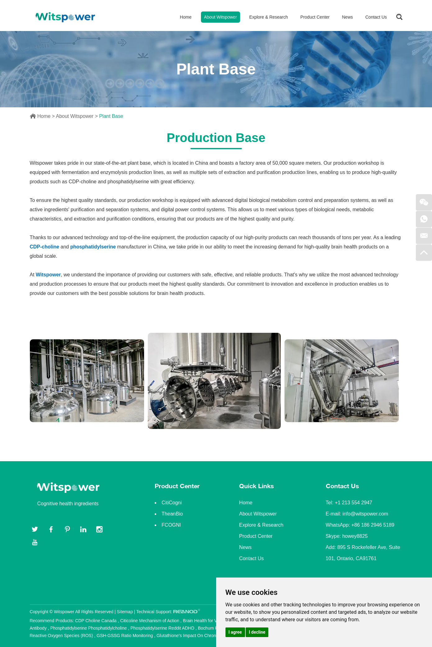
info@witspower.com (365, 513)
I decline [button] (257, 632)
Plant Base (111, 116)
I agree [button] (235, 632)
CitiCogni (171, 502)
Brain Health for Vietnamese (211, 620)
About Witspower (220, 17)
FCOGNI (171, 525)
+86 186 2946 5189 (372, 525)
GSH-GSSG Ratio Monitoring (125, 635)
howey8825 (355, 536)
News (347, 17)
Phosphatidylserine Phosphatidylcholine (89, 628)
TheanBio (172, 513)
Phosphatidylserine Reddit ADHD (162, 628)
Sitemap (125, 611)
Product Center (315, 17)
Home (185, 17)
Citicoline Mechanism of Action (150, 620)
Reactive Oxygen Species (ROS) (62, 635)
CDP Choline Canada (96, 620)
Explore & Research (268, 17)
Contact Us (376, 17)
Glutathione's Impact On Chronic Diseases (197, 635)
